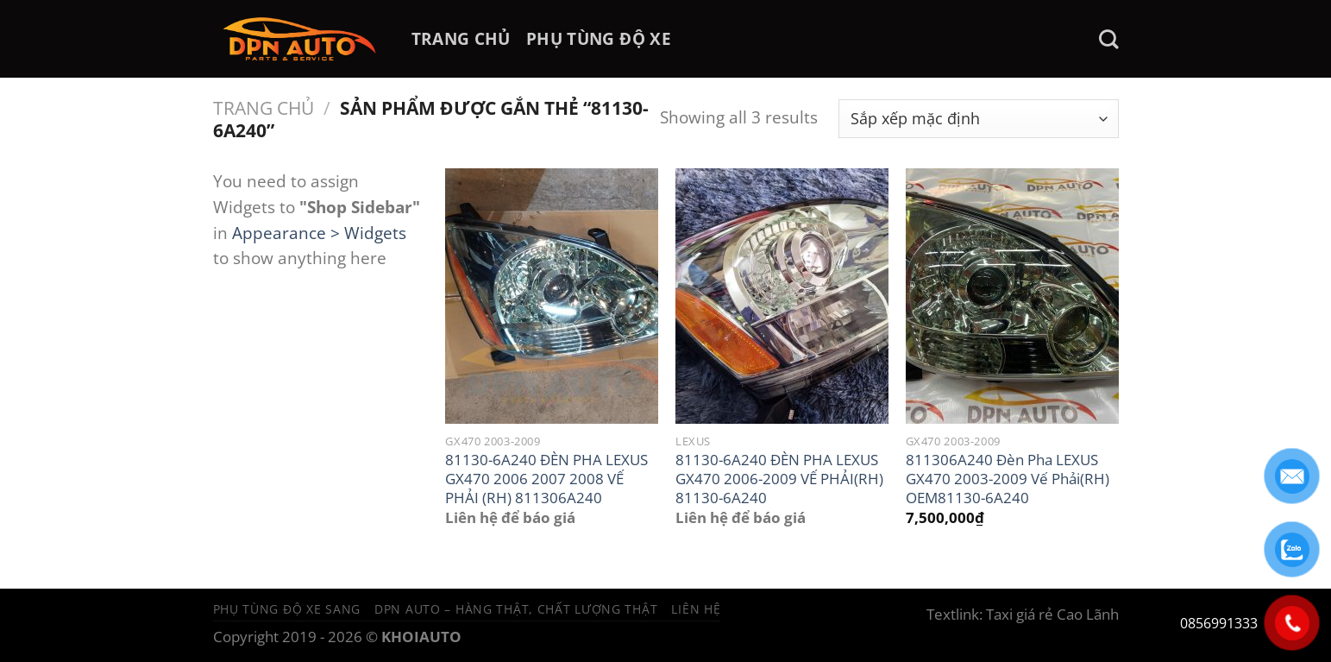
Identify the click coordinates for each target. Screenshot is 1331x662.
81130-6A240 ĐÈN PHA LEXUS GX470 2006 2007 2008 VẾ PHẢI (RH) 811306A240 (546, 479)
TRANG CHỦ (461, 38)
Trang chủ (263, 107)
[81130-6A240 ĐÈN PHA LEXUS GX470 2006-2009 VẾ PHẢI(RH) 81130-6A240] (781, 296)
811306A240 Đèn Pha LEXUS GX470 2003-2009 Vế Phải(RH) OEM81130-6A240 (1007, 479)
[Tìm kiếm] (1108, 39)
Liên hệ (695, 609)
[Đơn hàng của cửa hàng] (978, 118)
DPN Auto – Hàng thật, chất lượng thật (515, 609)
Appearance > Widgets (319, 232)
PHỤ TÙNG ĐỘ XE (598, 38)
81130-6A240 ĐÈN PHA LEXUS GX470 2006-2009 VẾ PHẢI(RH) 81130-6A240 (779, 479)
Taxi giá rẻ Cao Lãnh (1052, 614)
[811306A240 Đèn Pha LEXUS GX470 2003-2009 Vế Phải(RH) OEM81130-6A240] (1012, 296)
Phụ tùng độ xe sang (287, 609)
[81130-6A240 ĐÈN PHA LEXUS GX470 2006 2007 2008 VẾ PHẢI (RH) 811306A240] (551, 296)
